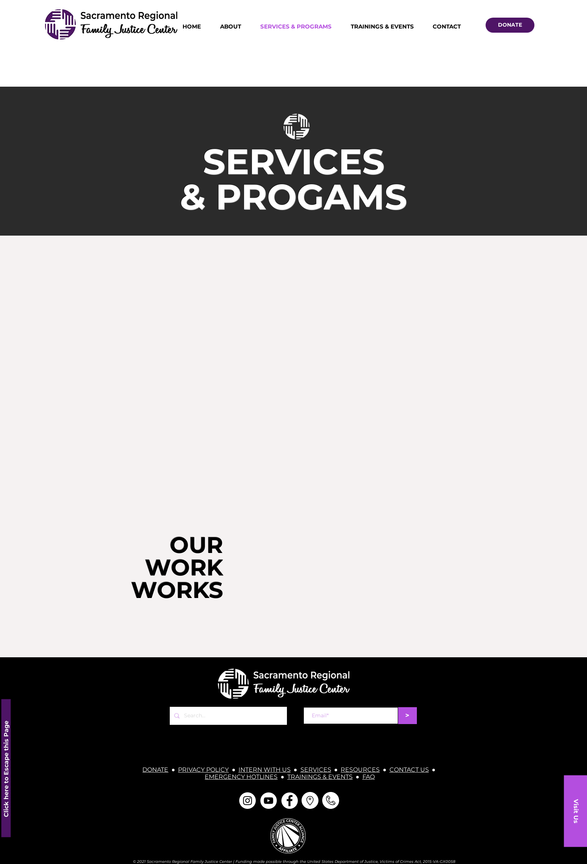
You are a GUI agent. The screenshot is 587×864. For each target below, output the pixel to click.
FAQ (368, 776)
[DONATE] (510, 25)
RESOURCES (360, 769)
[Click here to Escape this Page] (6, 768)
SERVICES (315, 769)
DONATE (155, 769)
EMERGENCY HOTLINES (241, 776)
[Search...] (227, 716)
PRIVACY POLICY (203, 769)
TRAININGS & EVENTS (320, 776)
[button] (575, 811)
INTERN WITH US (264, 769)
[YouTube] (268, 800)
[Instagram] (247, 800)
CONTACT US (409, 769)
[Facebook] (289, 800)
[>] (407, 715)
